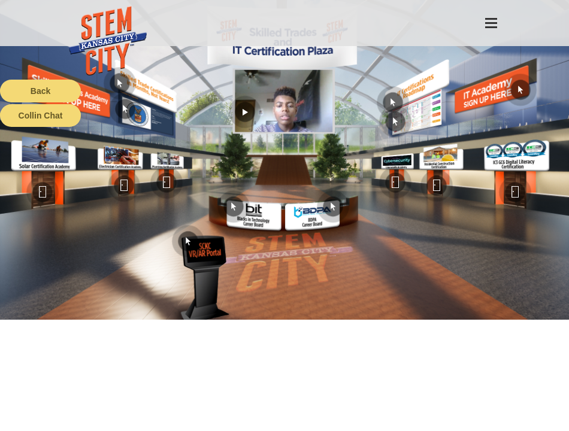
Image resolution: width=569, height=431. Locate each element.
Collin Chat (41, 115)
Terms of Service (68, 422)
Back (40, 91)
